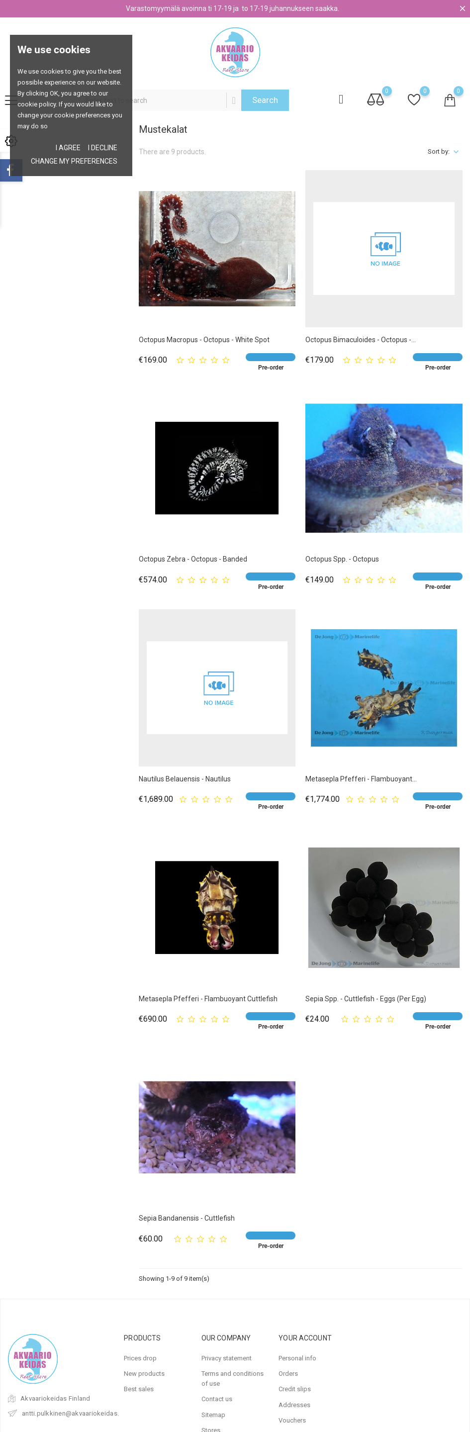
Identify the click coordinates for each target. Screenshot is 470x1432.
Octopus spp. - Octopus (342, 559)
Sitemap (213, 1415)
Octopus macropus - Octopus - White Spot (204, 340)
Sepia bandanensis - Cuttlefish (187, 1218)
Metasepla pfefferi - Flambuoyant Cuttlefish (208, 999)
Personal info (297, 1358)
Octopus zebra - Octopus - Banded (193, 559)
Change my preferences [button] (74, 161)
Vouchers (292, 1420)
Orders (288, 1373)
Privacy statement (226, 1358)
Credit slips (295, 1389)
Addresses (294, 1405)
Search (265, 100)
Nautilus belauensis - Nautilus (185, 779)
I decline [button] (102, 148)
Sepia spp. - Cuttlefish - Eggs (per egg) (365, 999)
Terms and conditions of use (232, 1378)
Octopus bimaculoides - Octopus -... (360, 340)
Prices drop (140, 1358)
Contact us (216, 1399)
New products (144, 1373)
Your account (305, 1338)
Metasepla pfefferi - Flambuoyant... (361, 779)
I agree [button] (68, 148)
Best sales (139, 1389)
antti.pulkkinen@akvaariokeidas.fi (72, 1413)
